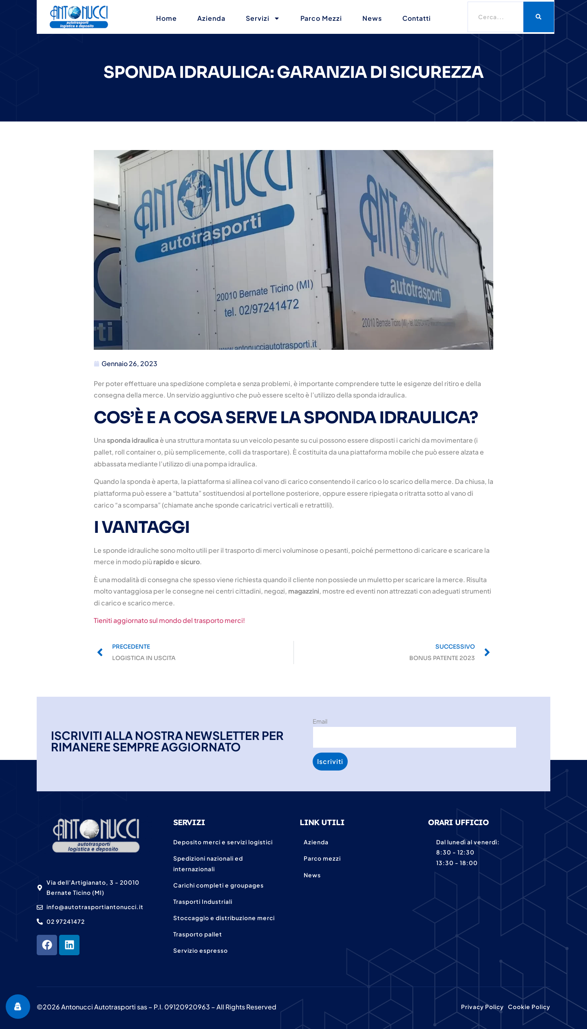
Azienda (211, 18)
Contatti (416, 18)
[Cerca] (538, 17)
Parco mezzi (321, 18)
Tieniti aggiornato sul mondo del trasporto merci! (169, 620)
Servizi (263, 18)
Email (320, 721)
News (372, 18)
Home (166, 18)
